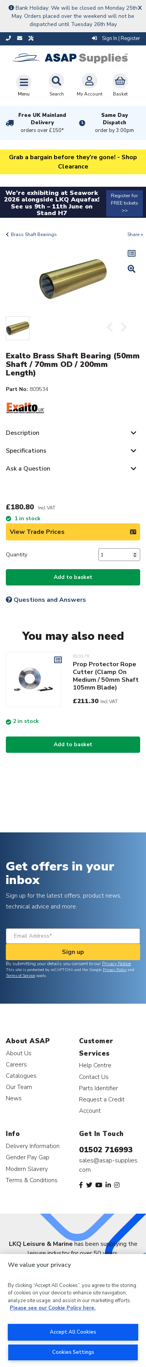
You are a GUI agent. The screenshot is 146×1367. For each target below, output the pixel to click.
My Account (89, 85)
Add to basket (73, 577)
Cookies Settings (73, 1352)
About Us (19, 1053)
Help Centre (95, 1065)
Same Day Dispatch (115, 123)
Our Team (19, 1087)
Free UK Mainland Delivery (42, 123)
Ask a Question (28, 468)
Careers (16, 1064)
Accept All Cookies (73, 1332)
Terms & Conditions (32, 1180)
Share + (135, 234)
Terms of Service (20, 975)
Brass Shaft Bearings (34, 234)
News (14, 1098)
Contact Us (94, 1077)
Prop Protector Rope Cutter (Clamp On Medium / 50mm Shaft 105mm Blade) (106, 676)
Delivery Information (33, 1146)
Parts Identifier (98, 1088)
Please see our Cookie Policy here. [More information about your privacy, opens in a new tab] (52, 1307)
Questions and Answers (46, 600)
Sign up (73, 952)
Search (56, 85)
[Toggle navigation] (23, 85)
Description (22, 433)
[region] (73, 1310)
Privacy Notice (116, 964)
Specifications (26, 450)
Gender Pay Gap (27, 1157)
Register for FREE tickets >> (124, 203)
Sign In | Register (116, 38)
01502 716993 (106, 1150)
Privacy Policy (115, 970)
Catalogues (21, 1076)
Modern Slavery (27, 1169)
